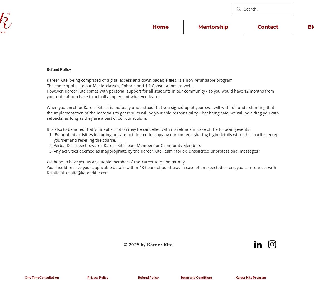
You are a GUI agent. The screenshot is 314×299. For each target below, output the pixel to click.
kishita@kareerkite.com (87, 172)
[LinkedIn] (258, 244)
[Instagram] (272, 244)
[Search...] (262, 9)
